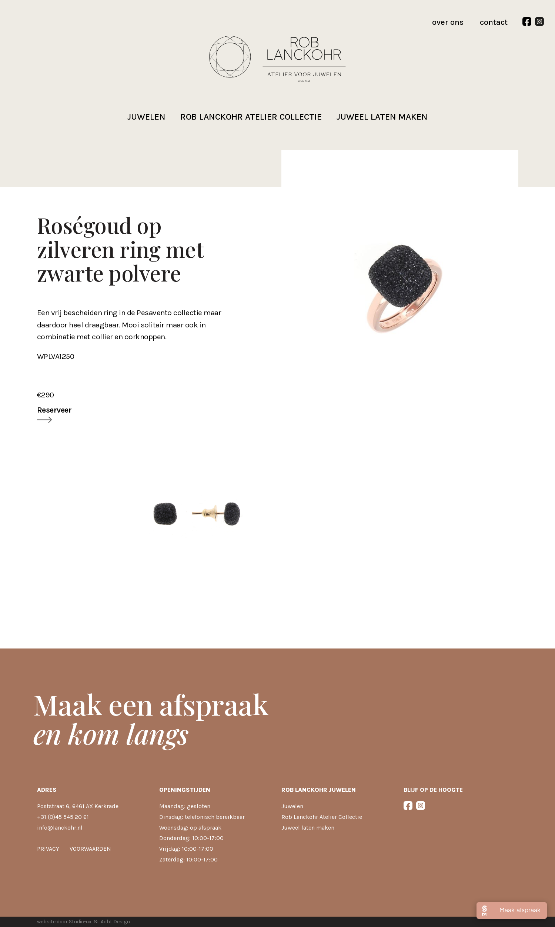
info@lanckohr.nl (60, 827)
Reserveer (54, 410)
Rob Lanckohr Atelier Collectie (321, 816)
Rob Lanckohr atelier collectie (251, 116)
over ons (448, 22)
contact (494, 22)
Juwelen (146, 116)
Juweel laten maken (382, 116)
